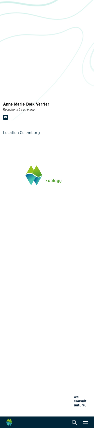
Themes (9, 271)
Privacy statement (15, 392)
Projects (10, 331)
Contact (9, 367)
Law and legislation (69, 331)
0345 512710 (13, 221)
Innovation (12, 324)
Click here (11, 241)
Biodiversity (12, 279)
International (63, 315)
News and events (17, 359)
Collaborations (15, 350)
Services (60, 271)
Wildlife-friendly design (22, 295)
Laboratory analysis (69, 293)
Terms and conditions (17, 404)
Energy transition (17, 287)
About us (10, 342)
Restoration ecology (19, 317)
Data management (68, 323)
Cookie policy (12, 398)
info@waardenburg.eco (21, 226)
